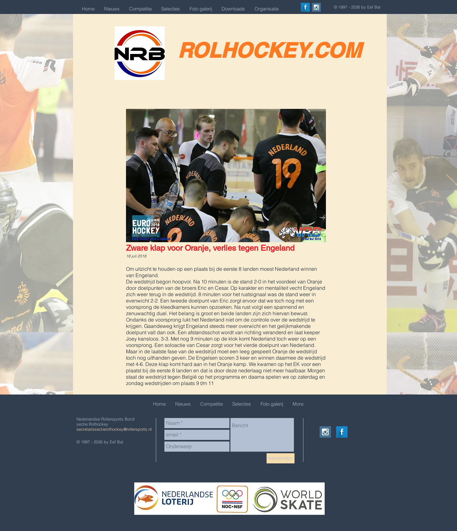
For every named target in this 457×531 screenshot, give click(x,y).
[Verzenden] (281, 458)
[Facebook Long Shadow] (305, 7)
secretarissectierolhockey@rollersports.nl (114, 429)
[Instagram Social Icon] (316, 7)
